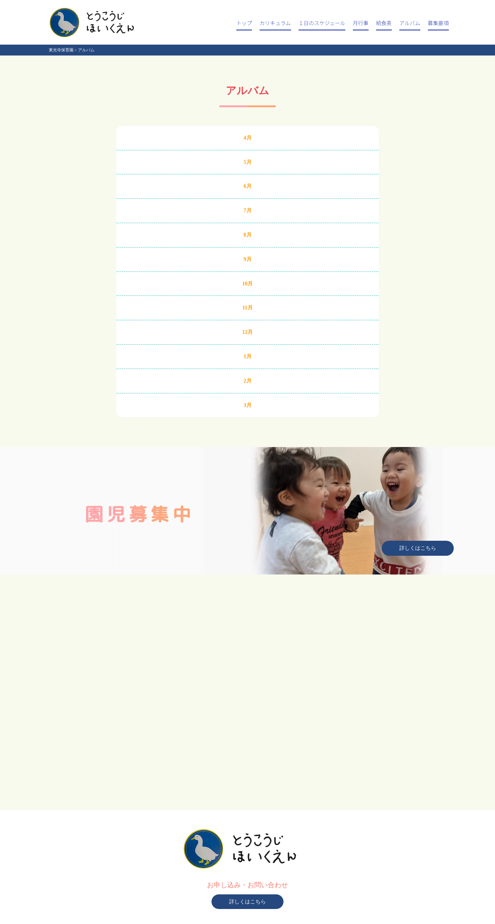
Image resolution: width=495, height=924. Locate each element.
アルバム (409, 23)
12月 (247, 332)
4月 (248, 138)
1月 (248, 356)
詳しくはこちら (417, 548)
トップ (244, 23)
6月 (248, 186)
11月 (247, 307)
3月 (248, 405)
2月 (248, 381)
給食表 (384, 23)
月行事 (361, 23)
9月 (248, 259)
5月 (248, 162)
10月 (247, 283)
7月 (248, 210)
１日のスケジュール (321, 23)
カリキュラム (275, 23)
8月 (248, 235)
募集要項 (438, 23)
